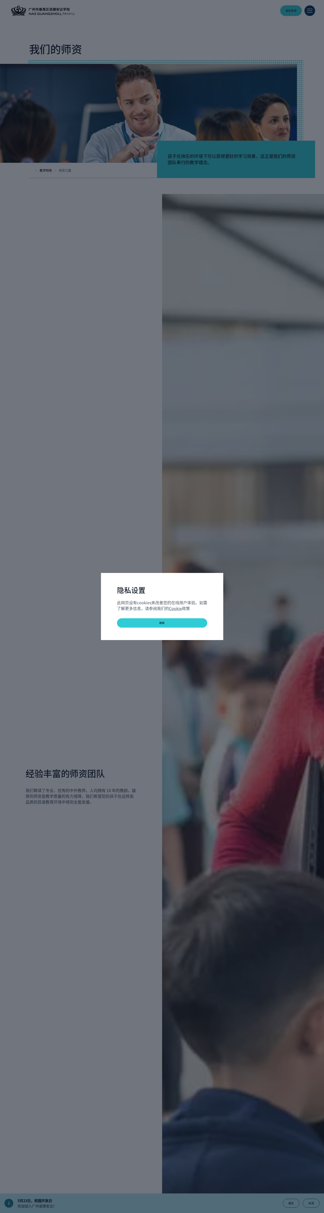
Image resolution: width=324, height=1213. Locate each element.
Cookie (175, 608)
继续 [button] (162, 623)
